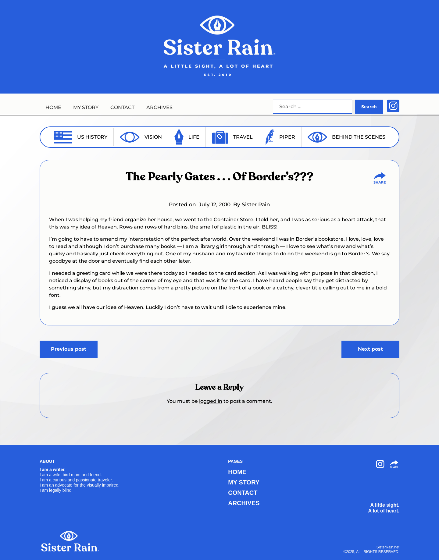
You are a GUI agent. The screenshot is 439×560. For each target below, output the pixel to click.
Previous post (68, 349)
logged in (210, 401)
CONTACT (122, 107)
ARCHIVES (159, 107)
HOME (53, 107)
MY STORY (85, 107)
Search (369, 106)
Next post (370, 349)
